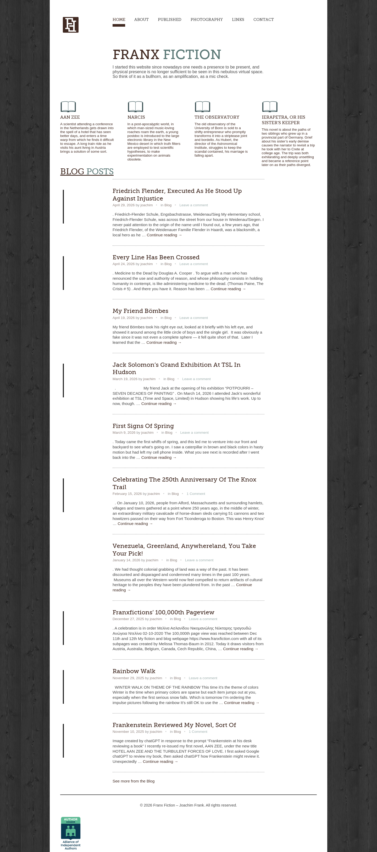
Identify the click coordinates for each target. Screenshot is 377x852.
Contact (263, 19)
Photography (207, 19)
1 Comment (196, 494)
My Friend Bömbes (140, 310)
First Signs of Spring (143, 425)
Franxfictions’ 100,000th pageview (163, 612)
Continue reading (164, 235)
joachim (146, 205)
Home (119, 19)
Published (169, 19)
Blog (167, 205)
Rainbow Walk (134, 671)
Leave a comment (193, 205)
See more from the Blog (133, 781)
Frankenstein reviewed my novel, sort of (174, 725)
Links (238, 19)
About (141, 19)
